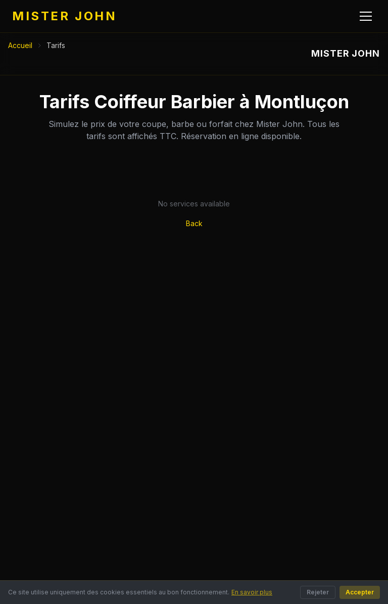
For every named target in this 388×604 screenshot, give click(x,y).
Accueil (20, 45)
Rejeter (318, 592)
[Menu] (366, 16)
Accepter (360, 592)
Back (194, 223)
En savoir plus (251, 592)
